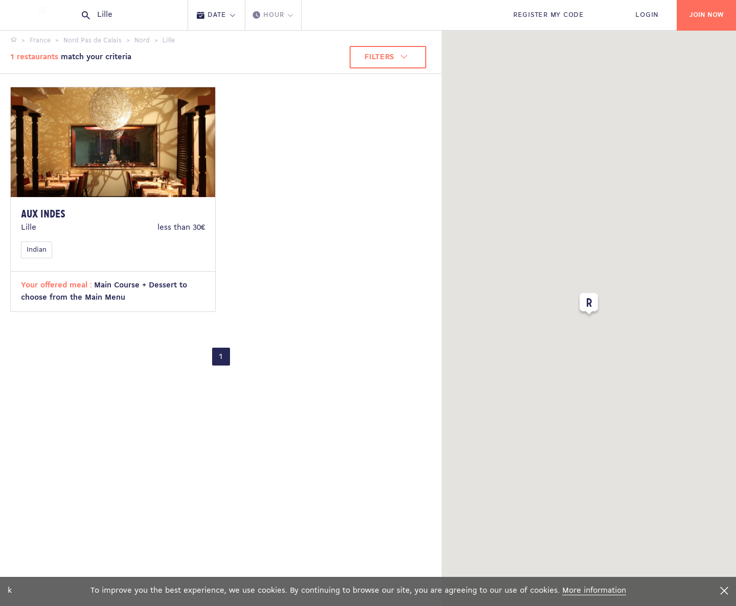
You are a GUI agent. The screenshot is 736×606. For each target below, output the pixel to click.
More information (594, 591)
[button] (589, 306)
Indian (37, 250)
